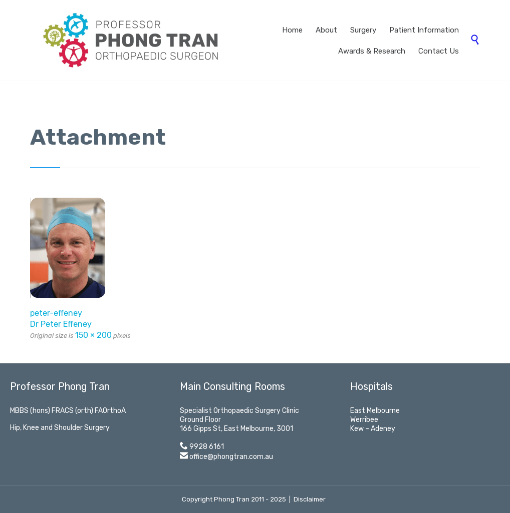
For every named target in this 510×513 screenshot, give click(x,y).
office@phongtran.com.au (231, 456)
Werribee (364, 419)
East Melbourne (375, 410)
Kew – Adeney (372, 428)
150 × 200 (93, 335)
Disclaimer (310, 499)
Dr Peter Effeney (61, 324)
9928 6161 (206, 446)
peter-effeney (56, 313)
